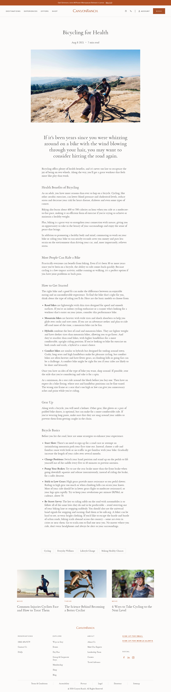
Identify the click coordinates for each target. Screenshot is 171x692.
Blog (54, 675)
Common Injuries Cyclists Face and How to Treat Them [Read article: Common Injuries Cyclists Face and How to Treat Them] (38, 608)
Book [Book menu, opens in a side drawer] (159, 11)
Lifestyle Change (87, 551)
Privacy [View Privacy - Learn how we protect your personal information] (84, 684)
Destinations (13, 11)
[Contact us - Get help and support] (126, 11)
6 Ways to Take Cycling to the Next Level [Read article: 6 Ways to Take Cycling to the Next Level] (132, 608)
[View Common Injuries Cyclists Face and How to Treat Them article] (38, 584)
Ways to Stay (58, 642)
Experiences (31, 11)
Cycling (47, 551)
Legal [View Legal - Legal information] (100, 684)
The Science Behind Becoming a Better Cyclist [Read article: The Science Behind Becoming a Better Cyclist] (84, 608)
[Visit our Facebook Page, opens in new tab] (123, 657)
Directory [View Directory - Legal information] (118, 684)
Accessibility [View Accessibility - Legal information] (64, 684)
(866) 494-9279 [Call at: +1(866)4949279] (24, 642)
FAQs (20, 652)
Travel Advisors (94, 662)
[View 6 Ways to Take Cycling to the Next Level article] (133, 584)
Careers (91, 657)
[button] (142, 11)
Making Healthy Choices (112, 551)
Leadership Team (94, 652)
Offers (45, 11)
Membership (58, 665)
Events (55, 647)
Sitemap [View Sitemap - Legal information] (136, 684)
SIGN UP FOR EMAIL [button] (132, 636)
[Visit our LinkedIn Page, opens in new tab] (128, 657)
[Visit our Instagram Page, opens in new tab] (133, 657)
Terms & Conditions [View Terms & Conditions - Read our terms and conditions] (39, 684)
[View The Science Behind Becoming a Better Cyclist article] (85, 584)
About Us (91, 642)
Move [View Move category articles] (20, 601)
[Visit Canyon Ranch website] (85, 628)
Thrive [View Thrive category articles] (68, 601)
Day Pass (56, 652)
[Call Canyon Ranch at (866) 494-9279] (131, 11)
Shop (55, 11)
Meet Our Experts (95, 647)
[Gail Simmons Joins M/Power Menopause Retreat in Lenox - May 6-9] (109, 2)
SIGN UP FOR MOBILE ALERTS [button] (137, 641)
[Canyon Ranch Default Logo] (85, 11)
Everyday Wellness (65, 551)
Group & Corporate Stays (61, 658)
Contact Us (22, 647)
